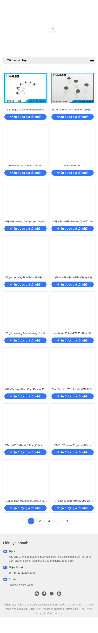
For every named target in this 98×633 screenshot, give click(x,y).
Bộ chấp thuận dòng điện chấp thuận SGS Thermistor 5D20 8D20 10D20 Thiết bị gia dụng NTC (25, 516)
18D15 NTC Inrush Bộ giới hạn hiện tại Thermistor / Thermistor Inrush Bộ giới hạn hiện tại (72, 459)
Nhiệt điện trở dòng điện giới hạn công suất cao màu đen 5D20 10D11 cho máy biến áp (25, 227)
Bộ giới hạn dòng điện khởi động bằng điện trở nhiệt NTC (72, 111)
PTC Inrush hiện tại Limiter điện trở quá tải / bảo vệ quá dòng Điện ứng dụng (72, 516)
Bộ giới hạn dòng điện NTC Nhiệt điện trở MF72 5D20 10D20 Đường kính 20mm (25, 285)
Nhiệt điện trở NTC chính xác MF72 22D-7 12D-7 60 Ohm (72, 401)
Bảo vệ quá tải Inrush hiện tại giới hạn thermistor (25, 111)
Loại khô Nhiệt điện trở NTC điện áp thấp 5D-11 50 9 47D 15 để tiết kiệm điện (72, 285)
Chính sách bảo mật (15, 620)
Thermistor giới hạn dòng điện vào (25, 169)
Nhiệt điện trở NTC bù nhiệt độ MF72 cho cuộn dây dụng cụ (73, 227)
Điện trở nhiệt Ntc (72, 169)
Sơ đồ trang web (39, 620)
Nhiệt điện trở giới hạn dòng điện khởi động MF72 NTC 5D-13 (26, 401)
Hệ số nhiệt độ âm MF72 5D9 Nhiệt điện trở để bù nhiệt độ (72, 343)
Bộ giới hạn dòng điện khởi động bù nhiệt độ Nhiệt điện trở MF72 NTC (25, 343)
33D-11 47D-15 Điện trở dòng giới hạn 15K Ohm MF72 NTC (25, 459)
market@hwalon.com (21, 600)
